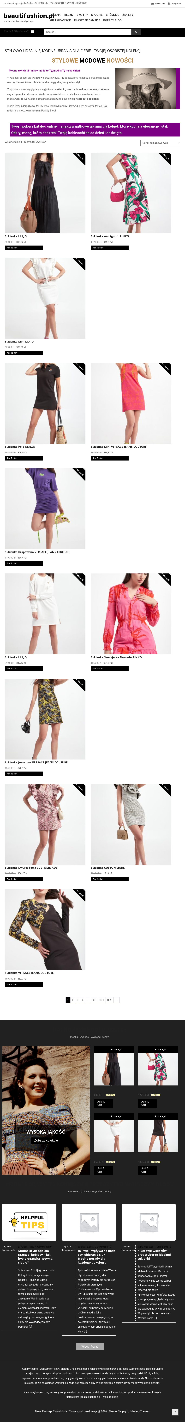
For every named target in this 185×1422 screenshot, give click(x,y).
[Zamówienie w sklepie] (160, 143)
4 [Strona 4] (82, 1000)
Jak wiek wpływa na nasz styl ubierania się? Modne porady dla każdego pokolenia (96, 1340)
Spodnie (97, 14)
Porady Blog (112, 20)
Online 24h (158, 3)
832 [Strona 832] (109, 1000)
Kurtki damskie (60, 20)
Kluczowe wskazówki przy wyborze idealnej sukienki (154, 1330)
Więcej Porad (89, 1346)
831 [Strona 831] (102, 1000)
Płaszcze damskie (87, 20)
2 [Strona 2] (73, 1000)
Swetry (82, 14)
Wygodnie (174, 3)
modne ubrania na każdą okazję (19, 21)
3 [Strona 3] (77, 1000)
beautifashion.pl (29, 15)
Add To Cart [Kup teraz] (12, 248)
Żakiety (127, 14)
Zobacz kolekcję (46, 1140)
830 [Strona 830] (94, 1000)
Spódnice (112, 14)
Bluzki (68, 14)
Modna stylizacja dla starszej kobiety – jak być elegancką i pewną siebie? (35, 1337)
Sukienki (55, 14)
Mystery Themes (140, 1411)
